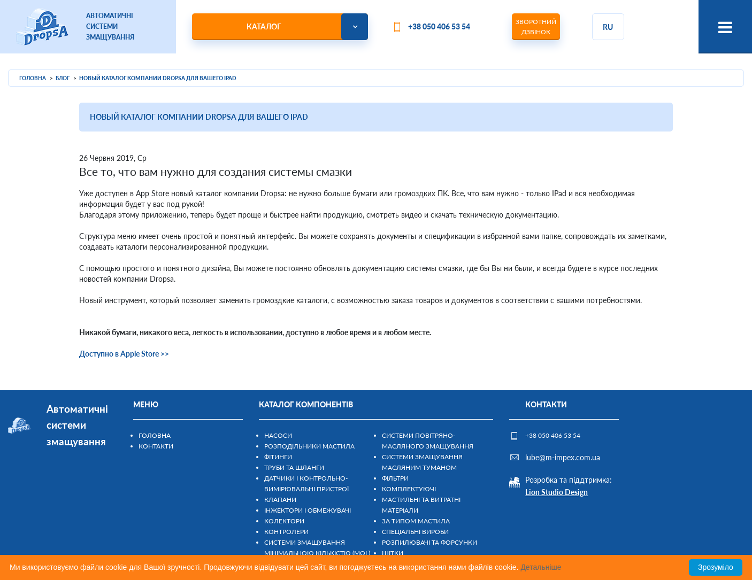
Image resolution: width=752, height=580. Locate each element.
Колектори (284, 521)
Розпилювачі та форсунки (429, 542)
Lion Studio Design (556, 492)
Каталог (264, 26)
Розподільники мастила (309, 446)
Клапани (280, 500)
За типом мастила (416, 521)
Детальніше (540, 567)
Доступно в (99, 353)
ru (608, 27)
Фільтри (395, 478)
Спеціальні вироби (415, 532)
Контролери (286, 532)
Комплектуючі (409, 489)
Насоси (278, 435)
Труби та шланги (294, 467)
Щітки (392, 553)
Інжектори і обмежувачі (307, 510)
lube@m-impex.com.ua (562, 457)
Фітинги (278, 457)
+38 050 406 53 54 (439, 26)
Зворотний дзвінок (536, 27)
